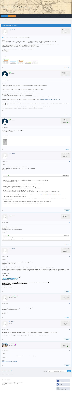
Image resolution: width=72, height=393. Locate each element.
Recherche (50, 15)
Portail (39, 15)
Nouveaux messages (5, 19)
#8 (69, 329)
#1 (69, 37)
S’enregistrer (12, 15)
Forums (44, 15)
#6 (69, 256)
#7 (69, 303)
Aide (70, 15)
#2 (69, 79)
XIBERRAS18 (12, 29)
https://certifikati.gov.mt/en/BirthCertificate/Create (50, 99)
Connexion (4, 15)
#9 (69, 350)
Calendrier (65, 15)
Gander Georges (26, 37)
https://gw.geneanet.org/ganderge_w (9, 361)
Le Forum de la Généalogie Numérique (15, 7)
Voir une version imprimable (7, 370)
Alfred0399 (11, 321)
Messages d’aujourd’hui (14, 19)
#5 (69, 222)
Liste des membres (57, 15)
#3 (69, 127)
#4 (69, 161)
